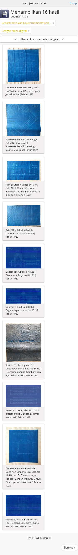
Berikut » (69, 547)
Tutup (73, 3)
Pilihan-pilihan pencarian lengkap (39, 39)
